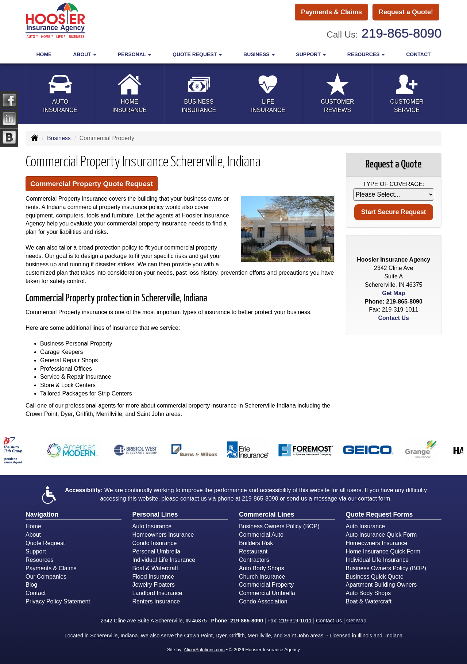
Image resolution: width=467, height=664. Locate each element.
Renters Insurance (156, 601)
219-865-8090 (401, 33)
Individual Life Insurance (164, 560)
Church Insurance (262, 577)
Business (59, 138)
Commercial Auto (261, 535)
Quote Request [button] (197, 54)
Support (36, 551)
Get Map (393, 293)
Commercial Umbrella (267, 593)
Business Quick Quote (375, 577)
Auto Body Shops (261, 568)
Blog (31, 585)
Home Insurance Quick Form (383, 551)
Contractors (254, 560)
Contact (418, 54)
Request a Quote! (406, 12)
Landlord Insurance (157, 593)
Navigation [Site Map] (42, 514)
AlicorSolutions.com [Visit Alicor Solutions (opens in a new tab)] (204, 649)
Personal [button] (134, 54)
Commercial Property (266, 585)
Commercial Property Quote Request (91, 184)
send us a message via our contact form (338, 498)
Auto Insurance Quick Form (381, 535)
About (33, 535)
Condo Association (263, 601)
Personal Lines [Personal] (155, 514)
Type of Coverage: (393, 184)
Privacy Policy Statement (58, 601)
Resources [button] (366, 54)
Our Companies (46, 577)
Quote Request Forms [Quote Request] (379, 514)
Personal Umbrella (156, 551)
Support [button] (311, 54)
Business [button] (258, 54)
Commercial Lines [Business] (266, 514)
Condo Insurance (154, 543)
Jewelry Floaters (153, 585)
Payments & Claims (331, 12)
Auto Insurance (152, 526)
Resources (39, 560)
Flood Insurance (153, 577)
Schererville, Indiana (114, 635)
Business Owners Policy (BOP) (279, 526)
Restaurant (253, 551)
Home (43, 54)
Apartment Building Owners (381, 585)
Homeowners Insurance (163, 535)
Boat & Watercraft (155, 568)
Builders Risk (256, 543)
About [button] (84, 54)
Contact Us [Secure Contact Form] (393, 318)
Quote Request (45, 543)
